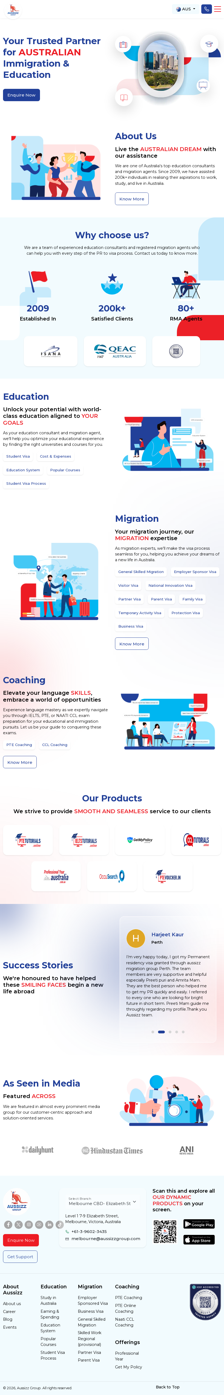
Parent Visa (89, 1360)
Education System (50, 1328)
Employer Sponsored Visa (93, 1300)
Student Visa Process (53, 1355)
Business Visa (91, 1311)
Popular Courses (48, 1341)
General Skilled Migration (91, 1322)
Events (9, 1327)
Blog (7, 1319)
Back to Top (171, 1387)
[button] (217, 9)
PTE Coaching (128, 1297)
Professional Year (127, 1356)
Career (9, 1311)
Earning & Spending (50, 1314)
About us (12, 1303)
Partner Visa (89, 1352)
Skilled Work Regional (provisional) (89, 1338)
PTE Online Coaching (125, 1308)
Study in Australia (48, 1300)
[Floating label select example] (102, 1201)
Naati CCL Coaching (124, 1322)
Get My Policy (128, 1367)
